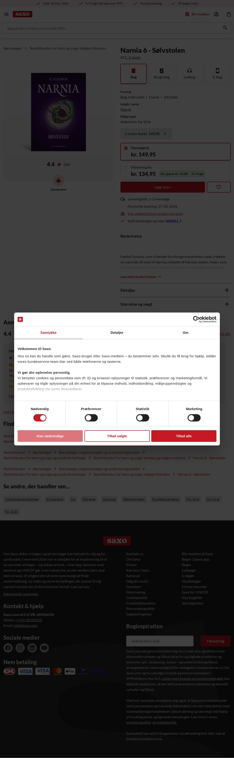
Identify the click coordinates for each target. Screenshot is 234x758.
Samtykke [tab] (48, 332)
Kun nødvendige (50, 436)
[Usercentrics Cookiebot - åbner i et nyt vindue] (196, 319)
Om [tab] (185, 332)
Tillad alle (183, 436)
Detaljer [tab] (117, 332)
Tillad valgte (117, 436)
